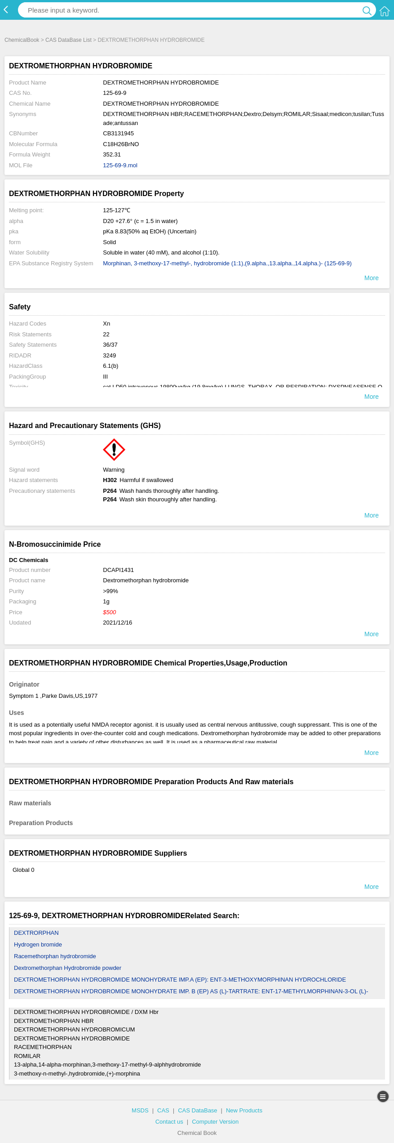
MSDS (140, 1110)
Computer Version (215, 1121)
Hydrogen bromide (38, 944)
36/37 (110, 344)
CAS (163, 1110)
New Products (244, 1110)
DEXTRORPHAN (36, 932)
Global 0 (23, 869)
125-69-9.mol (120, 165)
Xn (106, 323)
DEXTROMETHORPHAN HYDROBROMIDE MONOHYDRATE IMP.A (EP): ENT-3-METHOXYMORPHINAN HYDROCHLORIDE (180, 979)
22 (106, 334)
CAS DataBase (197, 1110)
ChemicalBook (21, 40)
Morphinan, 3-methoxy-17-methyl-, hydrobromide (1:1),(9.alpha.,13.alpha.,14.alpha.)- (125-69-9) (227, 263)
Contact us (169, 1121)
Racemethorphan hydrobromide (55, 956)
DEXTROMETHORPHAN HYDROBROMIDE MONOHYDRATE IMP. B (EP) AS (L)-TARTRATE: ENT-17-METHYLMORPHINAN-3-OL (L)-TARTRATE (191, 997)
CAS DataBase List (68, 40)
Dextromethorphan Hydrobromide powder (67, 967)
